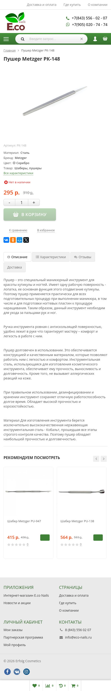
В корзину (45, 537)
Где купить (72, 4)
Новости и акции (17, 603)
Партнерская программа (23, 637)
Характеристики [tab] (51, 257)
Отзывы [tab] (82, 257)
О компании (97, 4)
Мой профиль (15, 645)
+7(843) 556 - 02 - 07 (89, 18)
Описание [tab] (17, 257)
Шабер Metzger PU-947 (24, 521)
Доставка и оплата (41, 4)
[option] (28, 513)
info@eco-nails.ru (78, 637)
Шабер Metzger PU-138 (77, 521)
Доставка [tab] (14, 267)
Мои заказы (13, 630)
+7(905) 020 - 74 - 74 (89, 24)
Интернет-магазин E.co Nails (26, 595)
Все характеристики (18, 173)
